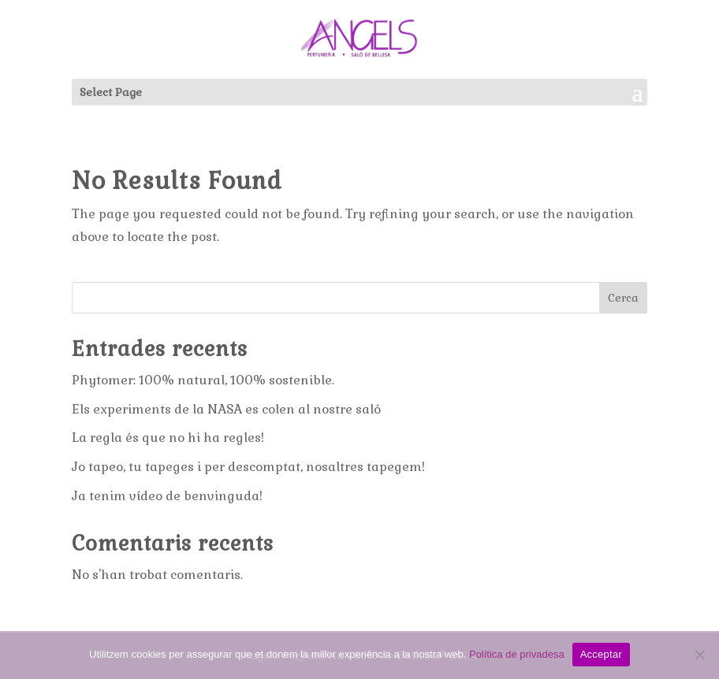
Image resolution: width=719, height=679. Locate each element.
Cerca (623, 298)
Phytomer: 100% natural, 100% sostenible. (203, 380)
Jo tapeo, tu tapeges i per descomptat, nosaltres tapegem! (248, 466)
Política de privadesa (516, 654)
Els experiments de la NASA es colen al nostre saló (226, 409)
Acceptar (601, 654)
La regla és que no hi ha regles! (168, 437)
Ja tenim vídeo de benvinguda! (167, 496)
